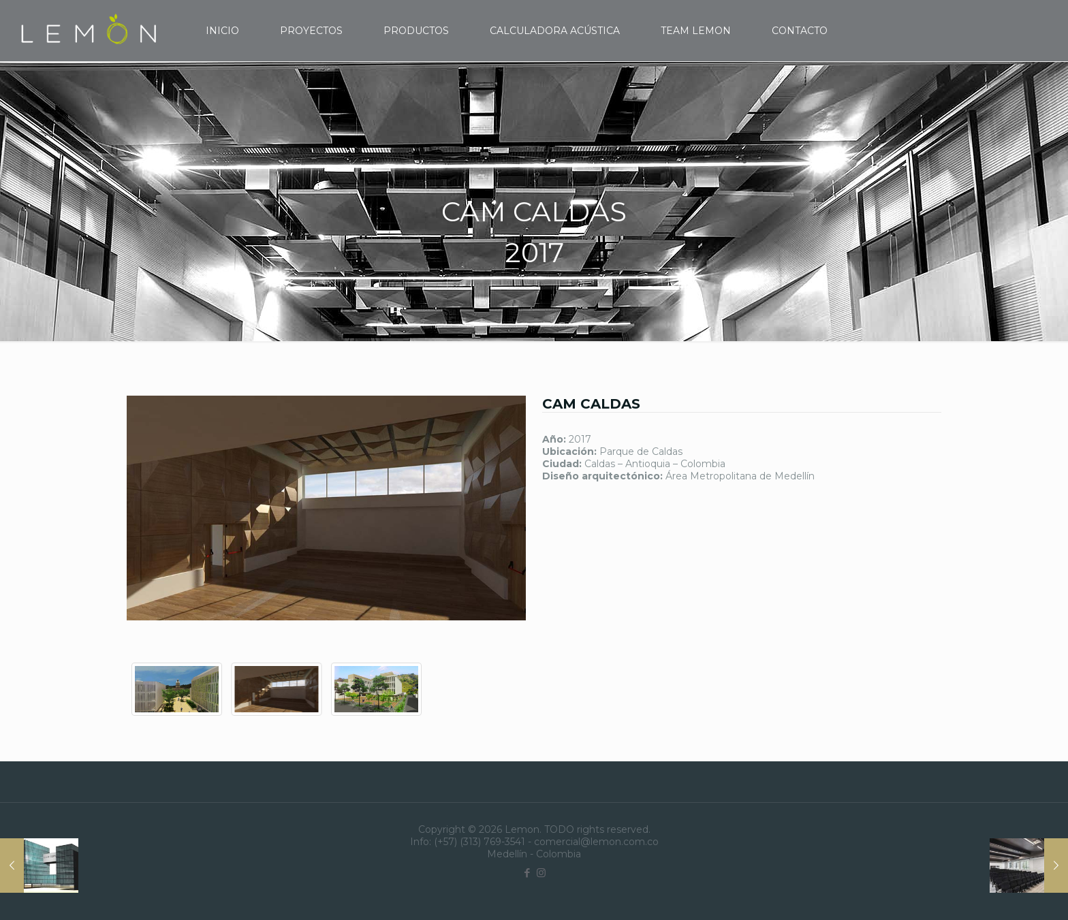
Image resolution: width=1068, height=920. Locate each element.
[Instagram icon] (541, 872)
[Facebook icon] (527, 872)
